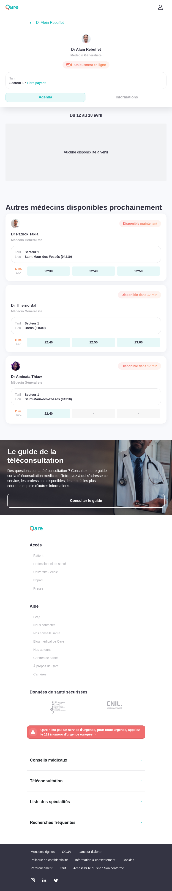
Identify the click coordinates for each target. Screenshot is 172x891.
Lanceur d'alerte (90, 852)
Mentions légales (43, 852)
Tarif (63, 868)
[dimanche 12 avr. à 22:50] (138, 271)
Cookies (128, 860)
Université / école (45, 572)
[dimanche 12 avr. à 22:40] (93, 271)
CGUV (66, 852)
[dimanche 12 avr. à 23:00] (138, 342)
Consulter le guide (86, 501)
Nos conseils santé (46, 633)
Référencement (42, 868)
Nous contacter (44, 625)
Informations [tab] (127, 97)
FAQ (36, 617)
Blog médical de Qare (48, 641)
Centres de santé (45, 658)
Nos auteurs (42, 649)
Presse (38, 588)
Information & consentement (95, 860)
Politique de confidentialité (49, 860)
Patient (38, 555)
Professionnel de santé (49, 564)
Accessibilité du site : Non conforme (98, 868)
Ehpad (38, 580)
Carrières (40, 674)
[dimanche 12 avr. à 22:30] (48, 271)
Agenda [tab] (45, 97)
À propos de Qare (46, 666)
